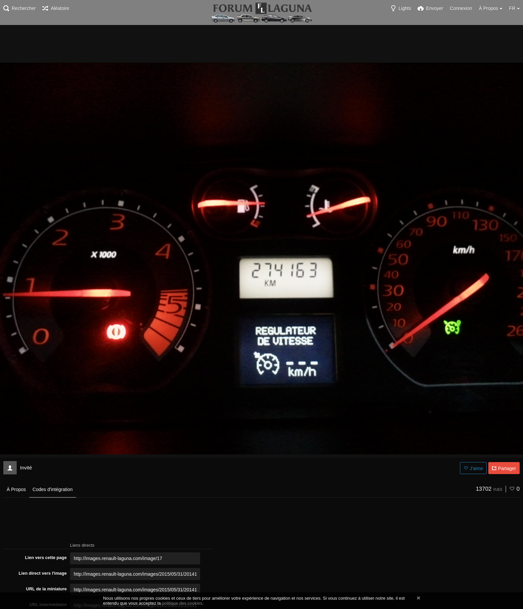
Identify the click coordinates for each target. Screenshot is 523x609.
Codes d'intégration (53, 489)
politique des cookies (182, 603)
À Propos (16, 489)
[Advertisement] (261, 43)
